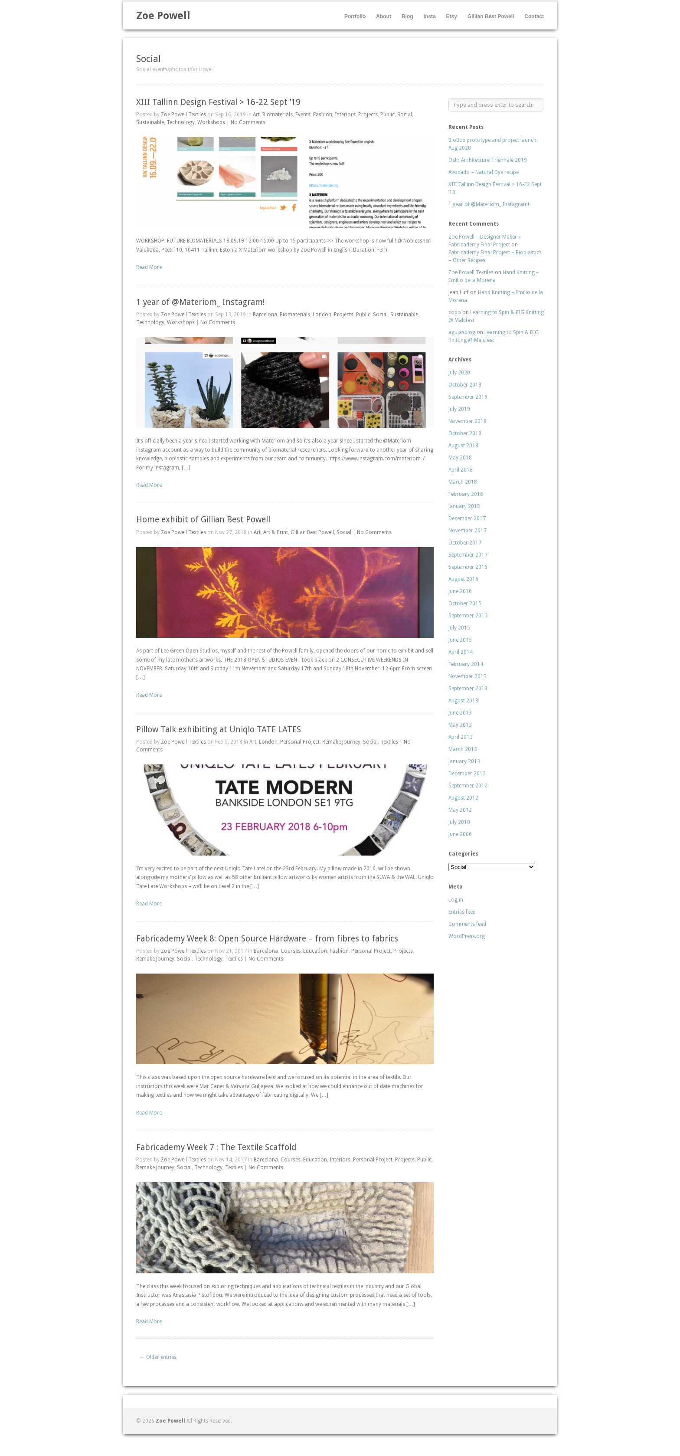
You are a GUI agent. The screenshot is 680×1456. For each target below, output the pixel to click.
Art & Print (275, 532)
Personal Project (300, 742)
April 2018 (460, 470)
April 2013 (460, 737)
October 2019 (464, 385)
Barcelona (265, 315)
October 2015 (464, 603)
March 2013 (462, 749)
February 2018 (465, 494)
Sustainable (150, 122)
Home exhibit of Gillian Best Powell (203, 520)
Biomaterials (277, 114)
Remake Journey (341, 742)
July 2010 (459, 822)
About (383, 16)
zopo (454, 312)
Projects (368, 114)
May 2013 (460, 725)
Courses (291, 951)
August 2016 (463, 579)
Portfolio (355, 16)
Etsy (451, 16)
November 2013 (467, 676)
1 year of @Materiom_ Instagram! (200, 302)
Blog (407, 16)
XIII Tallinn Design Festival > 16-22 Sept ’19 (218, 102)
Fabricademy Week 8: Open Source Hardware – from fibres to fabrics (267, 939)
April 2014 (460, 652)
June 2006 (460, 834)
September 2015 (467, 616)
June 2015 (460, 640)
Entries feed (462, 912)
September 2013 (467, 688)
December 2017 (467, 518)
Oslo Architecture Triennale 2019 (487, 160)
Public (387, 114)
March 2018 (462, 482)
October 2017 (464, 543)
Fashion (322, 114)
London (322, 315)
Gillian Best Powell (491, 16)
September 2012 (467, 786)
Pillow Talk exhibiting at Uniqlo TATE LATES (218, 730)
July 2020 (459, 373)
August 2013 (463, 701)
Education (315, 951)
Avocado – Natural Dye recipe (483, 172)
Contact (534, 16)
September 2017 (467, 555)
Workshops (211, 122)
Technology (181, 122)
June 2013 (460, 713)
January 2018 (464, 506)
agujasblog (461, 332)
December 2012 (467, 774)
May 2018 (460, 458)
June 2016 (460, 591)
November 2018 (467, 421)
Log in (455, 900)
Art (256, 114)
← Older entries (158, 1357)
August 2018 (463, 446)
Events (303, 114)
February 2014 (465, 664)
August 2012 (463, 798)
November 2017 (467, 531)
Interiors (345, 114)
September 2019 (467, 397)
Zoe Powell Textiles (183, 114)
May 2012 (460, 810)
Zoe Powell (163, 16)
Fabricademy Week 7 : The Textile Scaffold (216, 1147)
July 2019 (459, 409)
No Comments (248, 122)
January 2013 (464, 761)
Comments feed (467, 924)
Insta (430, 16)
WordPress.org (466, 936)
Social (404, 114)
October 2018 (464, 433)
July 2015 (459, 628)
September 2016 (467, 567)
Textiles (389, 742)
